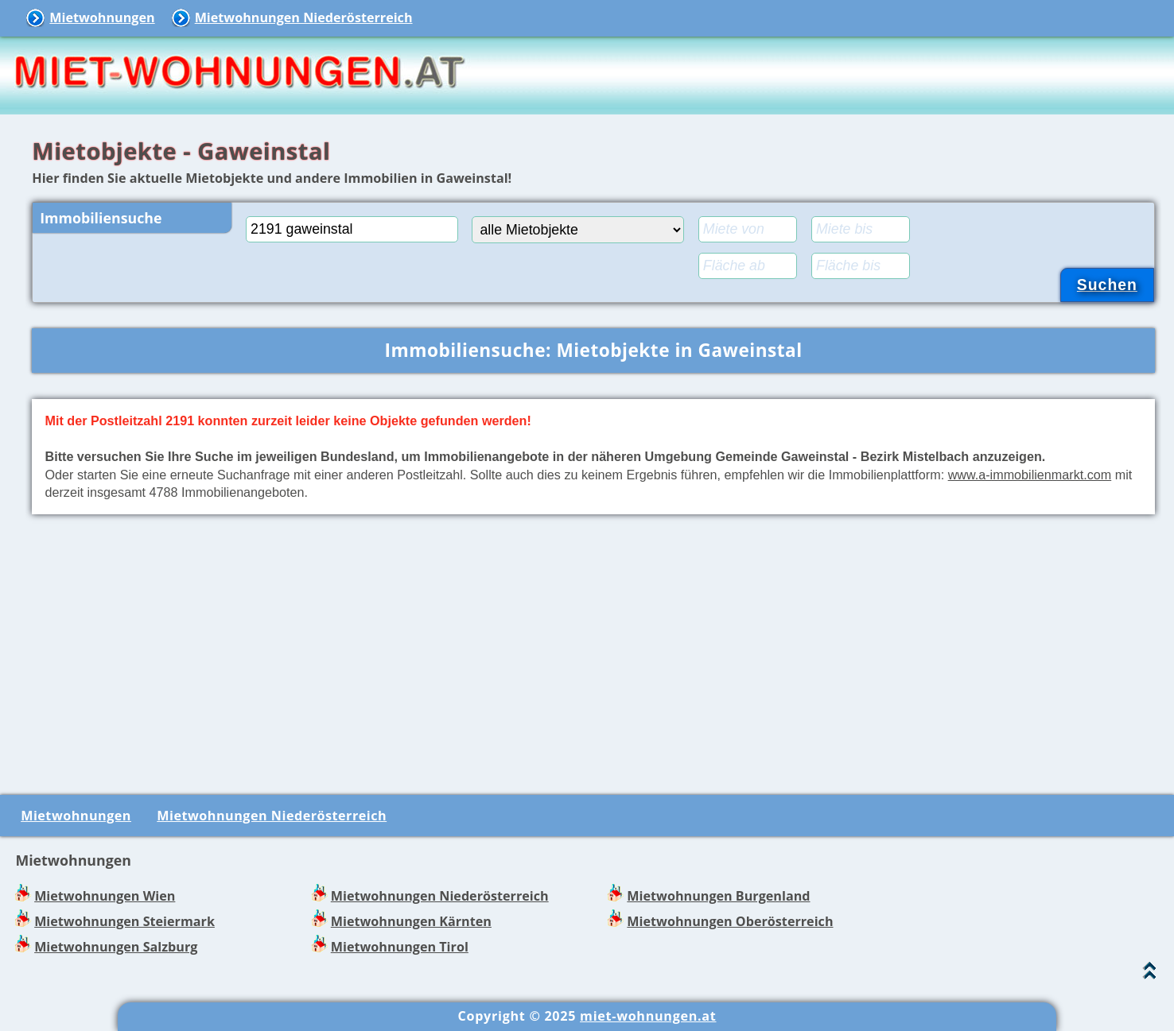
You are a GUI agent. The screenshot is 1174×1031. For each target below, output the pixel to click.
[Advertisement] (593, 651)
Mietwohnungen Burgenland (718, 896)
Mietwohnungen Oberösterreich (730, 921)
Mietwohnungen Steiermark (124, 921)
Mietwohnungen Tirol (399, 946)
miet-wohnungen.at (648, 1016)
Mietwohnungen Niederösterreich (304, 17)
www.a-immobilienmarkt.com (1030, 474)
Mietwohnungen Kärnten (411, 921)
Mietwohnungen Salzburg (115, 946)
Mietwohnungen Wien (104, 896)
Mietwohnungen (101, 17)
